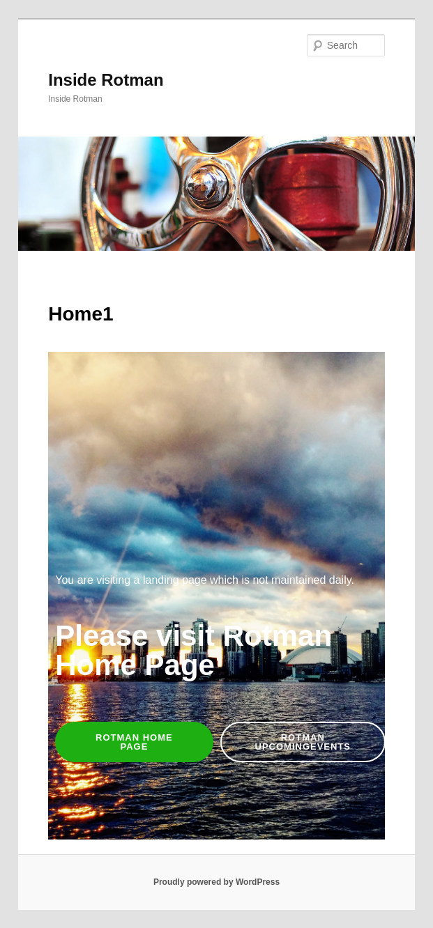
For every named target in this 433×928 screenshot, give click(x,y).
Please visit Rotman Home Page (193, 650)
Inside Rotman (105, 79)
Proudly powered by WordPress (216, 882)
